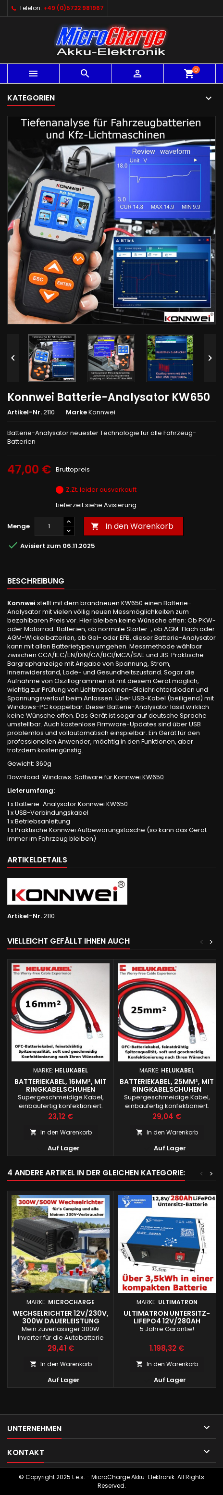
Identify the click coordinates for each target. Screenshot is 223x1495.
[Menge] (49, 526)
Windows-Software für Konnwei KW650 (103, 777)
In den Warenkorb (132, 526)
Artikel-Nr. (24, 412)
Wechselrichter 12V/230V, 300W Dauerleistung (60, 1317)
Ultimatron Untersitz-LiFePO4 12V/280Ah (167, 1317)
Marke (76, 412)
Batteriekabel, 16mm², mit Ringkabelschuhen (60, 1085)
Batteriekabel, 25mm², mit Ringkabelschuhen (167, 1085)
